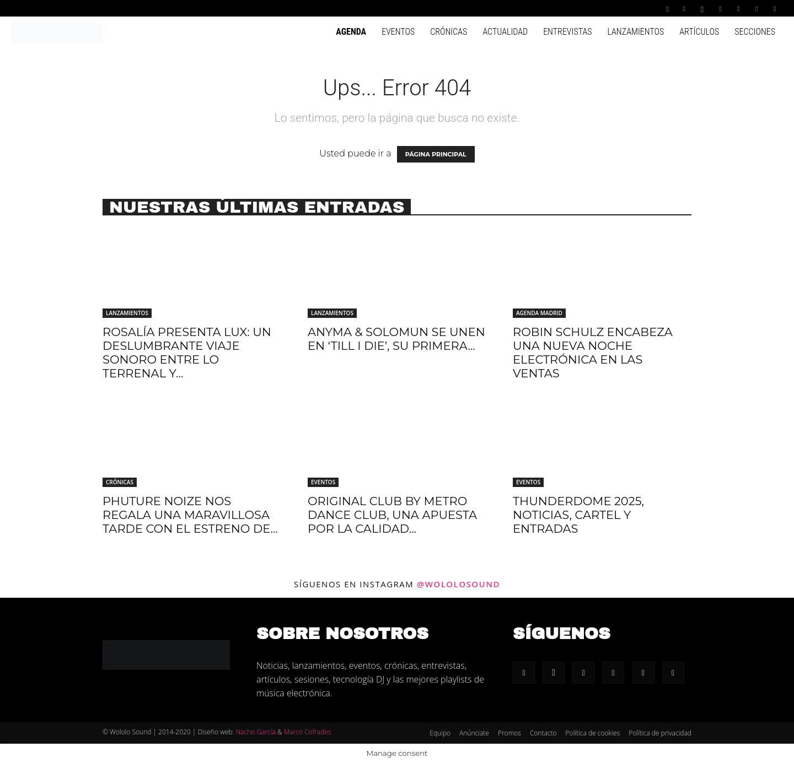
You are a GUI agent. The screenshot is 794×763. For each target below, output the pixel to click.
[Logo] (57, 31)
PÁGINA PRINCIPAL (435, 154)
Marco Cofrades (307, 732)
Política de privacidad (660, 733)
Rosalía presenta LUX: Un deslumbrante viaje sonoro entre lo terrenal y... (187, 352)
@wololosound (458, 583)
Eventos (398, 31)
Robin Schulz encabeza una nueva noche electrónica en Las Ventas (593, 352)
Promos (509, 733)
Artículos (699, 31)
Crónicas (448, 31)
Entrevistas (567, 31)
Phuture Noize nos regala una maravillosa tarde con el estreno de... (190, 514)
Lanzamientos (635, 31)
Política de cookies (593, 733)
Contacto (543, 733)
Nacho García (255, 732)
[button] (667, 8)
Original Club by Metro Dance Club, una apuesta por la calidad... (392, 514)
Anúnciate (474, 733)
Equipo (440, 733)
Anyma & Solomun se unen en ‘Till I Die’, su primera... (396, 339)
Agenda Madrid (539, 313)
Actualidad (505, 31)
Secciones (754, 31)
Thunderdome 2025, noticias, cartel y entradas (578, 514)
